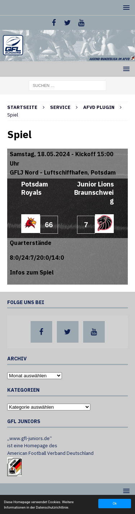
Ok (115, 503)
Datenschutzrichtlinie (52, 507)
